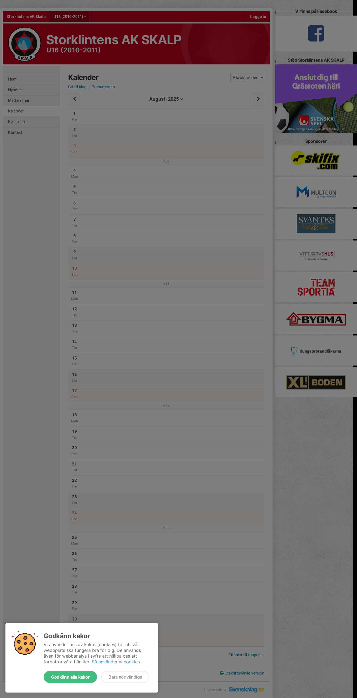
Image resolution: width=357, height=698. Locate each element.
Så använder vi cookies (116, 661)
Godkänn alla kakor (70, 677)
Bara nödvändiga (125, 677)
